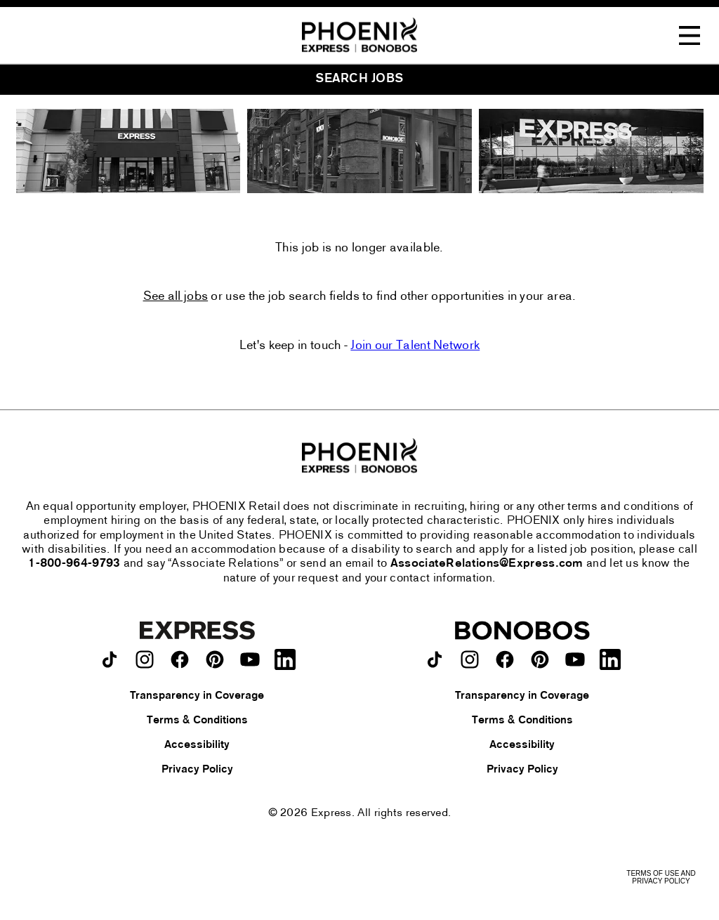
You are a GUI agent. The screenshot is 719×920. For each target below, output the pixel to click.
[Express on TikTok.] (109, 659)
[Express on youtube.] (250, 659)
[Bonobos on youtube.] (575, 659)
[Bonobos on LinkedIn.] (610, 659)
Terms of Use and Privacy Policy (660, 877)
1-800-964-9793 (74, 564)
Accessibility (197, 745)
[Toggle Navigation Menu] (689, 36)
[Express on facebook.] (180, 659)
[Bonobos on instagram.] (470, 659)
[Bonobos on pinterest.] (540, 659)
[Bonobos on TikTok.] (435, 659)
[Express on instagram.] (145, 659)
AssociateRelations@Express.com (486, 564)
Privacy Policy (197, 769)
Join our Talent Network (415, 345)
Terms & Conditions (197, 720)
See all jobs (176, 297)
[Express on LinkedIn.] (285, 659)
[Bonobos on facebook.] (505, 659)
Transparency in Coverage (197, 696)
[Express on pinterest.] (215, 659)
